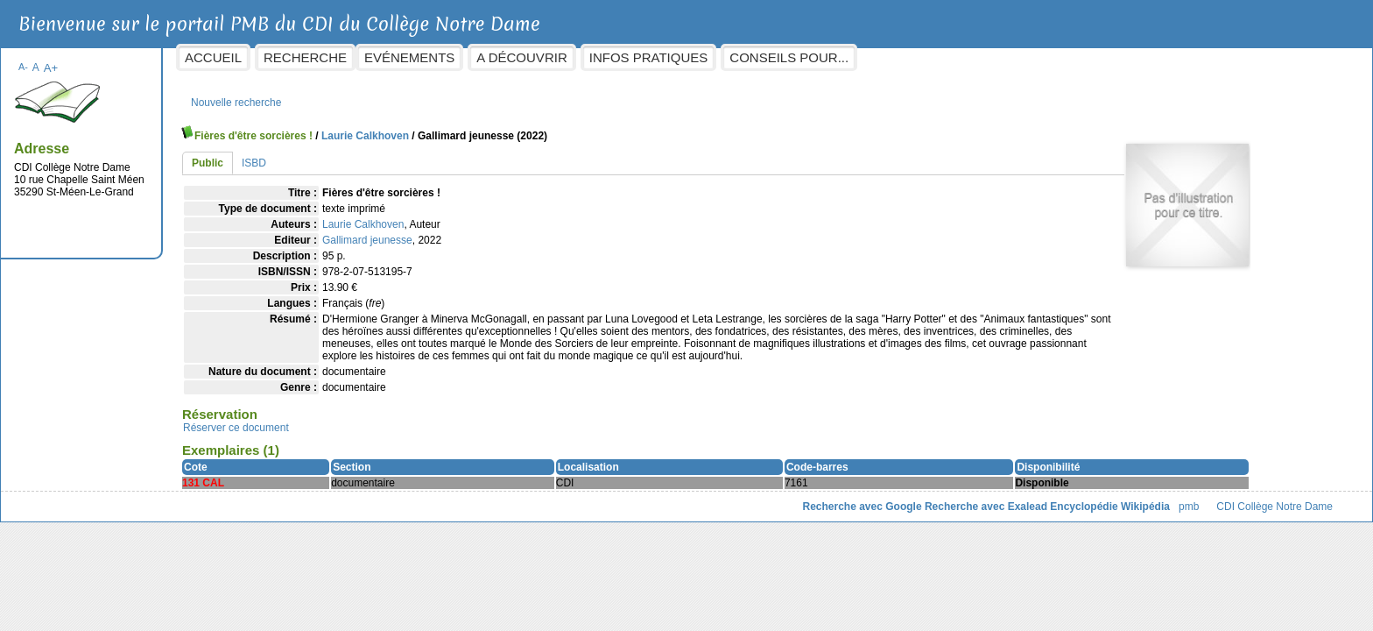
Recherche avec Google (721, 510)
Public (348, 154)
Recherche (446, 57)
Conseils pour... (929, 57)
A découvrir (662, 57)
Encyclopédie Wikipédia (970, 510)
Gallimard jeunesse (508, 231)
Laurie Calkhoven (505, 127)
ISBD (395, 154)
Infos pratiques (788, 57)
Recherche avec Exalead (845, 510)
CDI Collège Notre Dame (1134, 510)
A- (164, 58)
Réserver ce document (377, 431)
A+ (191, 59)
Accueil (354, 57)
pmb (1048, 510)
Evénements (550, 57)
